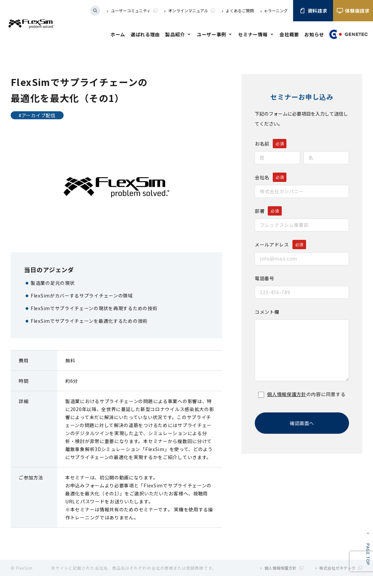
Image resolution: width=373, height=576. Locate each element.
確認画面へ (302, 423)
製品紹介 (175, 34)
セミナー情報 (252, 34)
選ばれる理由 (145, 34)
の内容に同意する (301, 394)
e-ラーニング (276, 10)
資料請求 (313, 10)
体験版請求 (353, 10)
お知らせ (314, 34)
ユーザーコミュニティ (134, 10)
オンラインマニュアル (191, 10)
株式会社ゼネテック (340, 568)
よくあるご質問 (240, 10)
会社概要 (289, 34)
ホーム (118, 34)
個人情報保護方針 (286, 394)
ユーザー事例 (211, 34)
